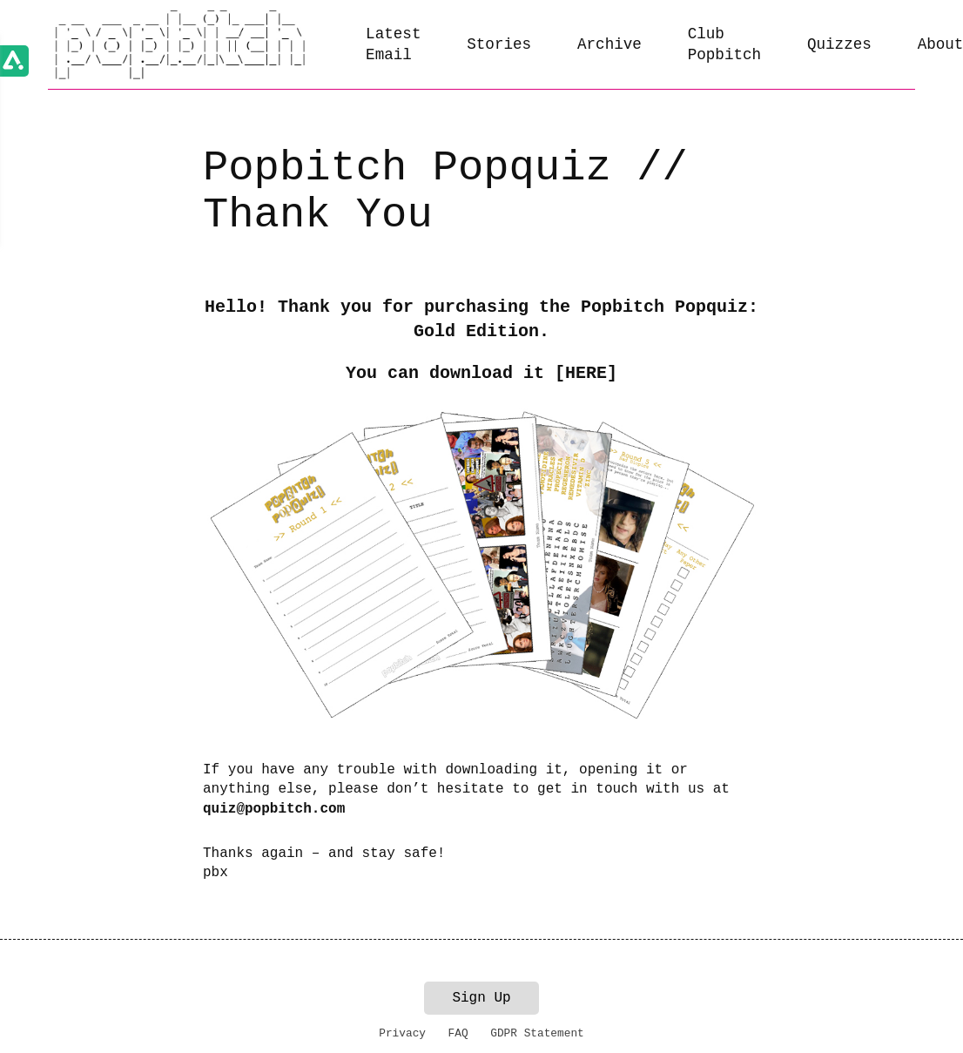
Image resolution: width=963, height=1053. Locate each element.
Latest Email (393, 44)
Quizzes (839, 44)
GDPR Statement (537, 1033)
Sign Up (481, 998)
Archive (609, 44)
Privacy (402, 1033)
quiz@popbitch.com (274, 809)
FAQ (458, 1033)
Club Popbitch (724, 44)
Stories (499, 44)
